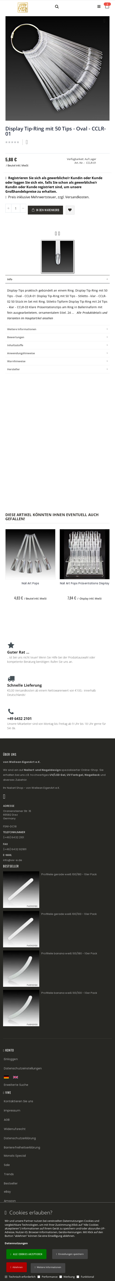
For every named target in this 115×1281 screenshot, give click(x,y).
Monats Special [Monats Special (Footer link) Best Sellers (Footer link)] (15, 1156)
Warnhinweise (16, 361)
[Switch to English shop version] (16, 1077)
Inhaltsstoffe (15, 345)
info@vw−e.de (12, 860)
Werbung (69, 1277)
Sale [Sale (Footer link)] (7, 1165)
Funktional (87, 1277)
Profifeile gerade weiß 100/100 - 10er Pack (69, 914)
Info (9, 279)
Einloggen (11, 1059)
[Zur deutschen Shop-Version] (7, 1077)
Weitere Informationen (21, 329)
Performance (50, 1277)
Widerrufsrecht (15, 1129)
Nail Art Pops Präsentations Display (84, 583)
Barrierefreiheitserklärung (22, 1147)
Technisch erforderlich (22, 1277)
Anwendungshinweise (21, 353)
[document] (58, 1244)
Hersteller (13, 369)
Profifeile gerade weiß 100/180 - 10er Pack (69, 874)
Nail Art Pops (30, 583)
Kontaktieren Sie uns (18, 1101)
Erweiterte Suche (16, 1085)
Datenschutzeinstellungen (23, 1068)
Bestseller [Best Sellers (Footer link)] (11, 1183)
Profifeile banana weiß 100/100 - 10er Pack (69, 993)
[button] (48, 1268)
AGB (7, 1120)
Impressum (12, 1110)
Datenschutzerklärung (20, 1138)
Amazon (10, 1201)
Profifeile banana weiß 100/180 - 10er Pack (69, 953)
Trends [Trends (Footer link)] (9, 1174)
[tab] (57, 279)
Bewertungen (15, 337)
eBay (7, 1192)
